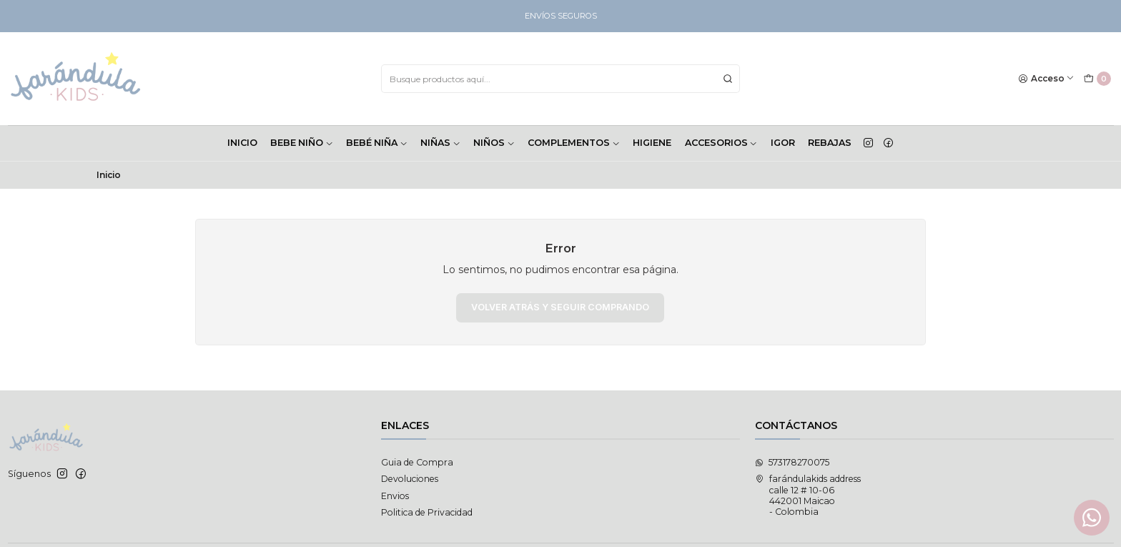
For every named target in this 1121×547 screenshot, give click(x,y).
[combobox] (560, 78)
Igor (783, 142)
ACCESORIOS (721, 142)
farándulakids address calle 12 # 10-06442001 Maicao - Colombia (808, 495)
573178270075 (792, 462)
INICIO (242, 142)
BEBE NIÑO (301, 142)
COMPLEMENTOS (574, 142)
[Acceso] (1046, 79)
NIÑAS (440, 142)
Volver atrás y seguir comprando (560, 307)
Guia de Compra (417, 462)
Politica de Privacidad (427, 512)
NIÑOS (494, 142)
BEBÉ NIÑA (377, 142)
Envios (395, 496)
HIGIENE (652, 142)
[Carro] (1097, 79)
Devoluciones (409, 478)
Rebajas (829, 142)
